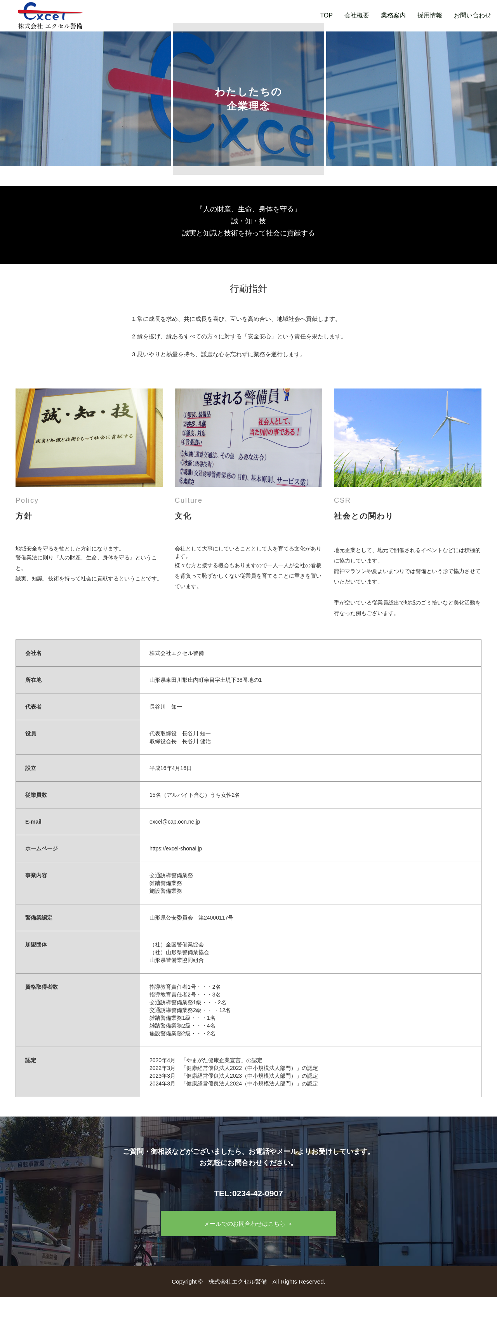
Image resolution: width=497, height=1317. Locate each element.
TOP (326, 15)
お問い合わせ (472, 15)
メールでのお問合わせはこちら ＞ (248, 1223)
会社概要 (356, 15)
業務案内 (393, 15)
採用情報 (429, 15)
